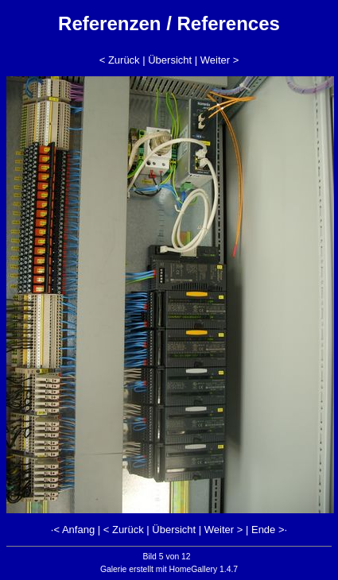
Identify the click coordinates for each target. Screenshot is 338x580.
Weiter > (219, 60)
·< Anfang (73, 530)
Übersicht (170, 60)
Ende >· (269, 530)
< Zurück (119, 60)
